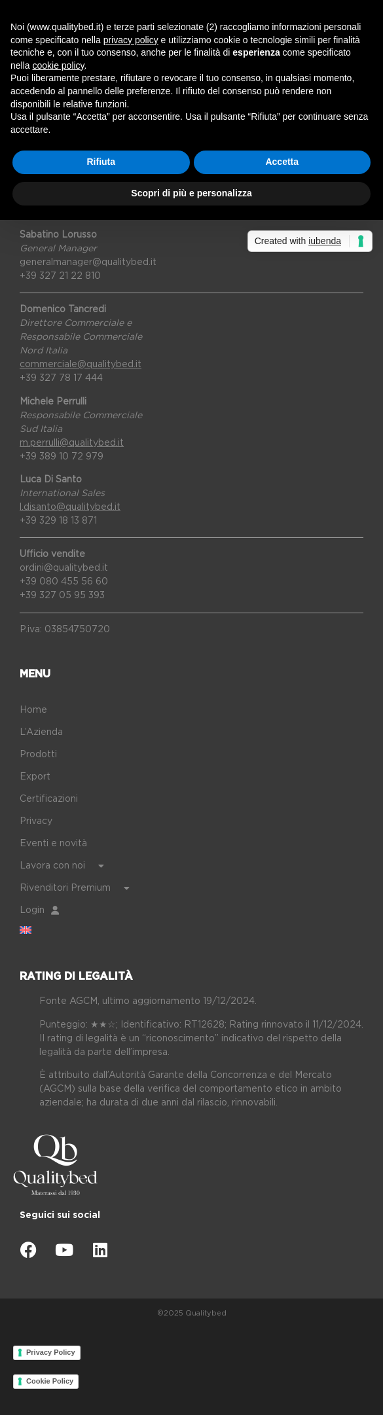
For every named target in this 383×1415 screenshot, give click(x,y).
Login (39, 910)
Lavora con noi (62, 866)
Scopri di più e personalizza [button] (191, 193)
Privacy (36, 821)
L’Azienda (41, 732)
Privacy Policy (50, 1352)
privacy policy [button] (130, 40)
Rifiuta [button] (100, 161)
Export (35, 776)
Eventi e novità (53, 843)
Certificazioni (49, 799)
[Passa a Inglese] (201, 930)
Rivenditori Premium (75, 888)
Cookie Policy (49, 1381)
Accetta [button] (282, 161)
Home (33, 710)
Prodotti (38, 754)
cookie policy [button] (58, 65)
